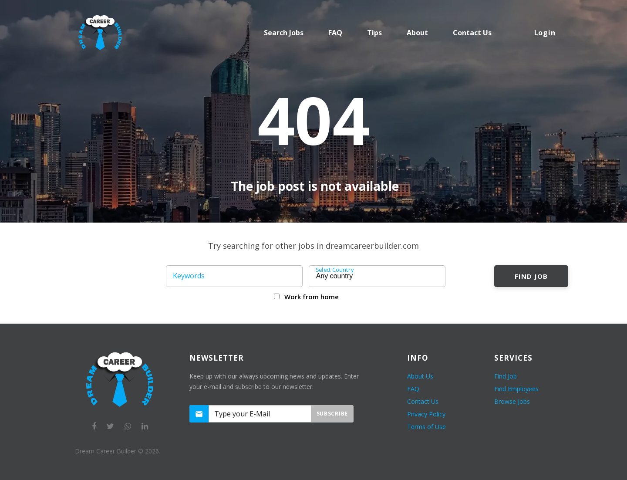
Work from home (311, 296)
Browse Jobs (512, 401)
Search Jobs (283, 32)
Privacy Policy (426, 414)
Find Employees (516, 389)
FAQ (335, 32)
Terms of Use (426, 427)
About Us (420, 376)
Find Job (531, 276)
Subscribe (332, 413)
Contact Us (422, 401)
